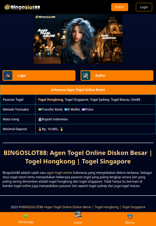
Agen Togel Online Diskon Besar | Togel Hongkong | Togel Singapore (95, 207)
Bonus (130, 219)
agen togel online (59, 172)
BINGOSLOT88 (32, 207)
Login (144, 7)
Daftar (119, 7)
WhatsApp (26, 219)
